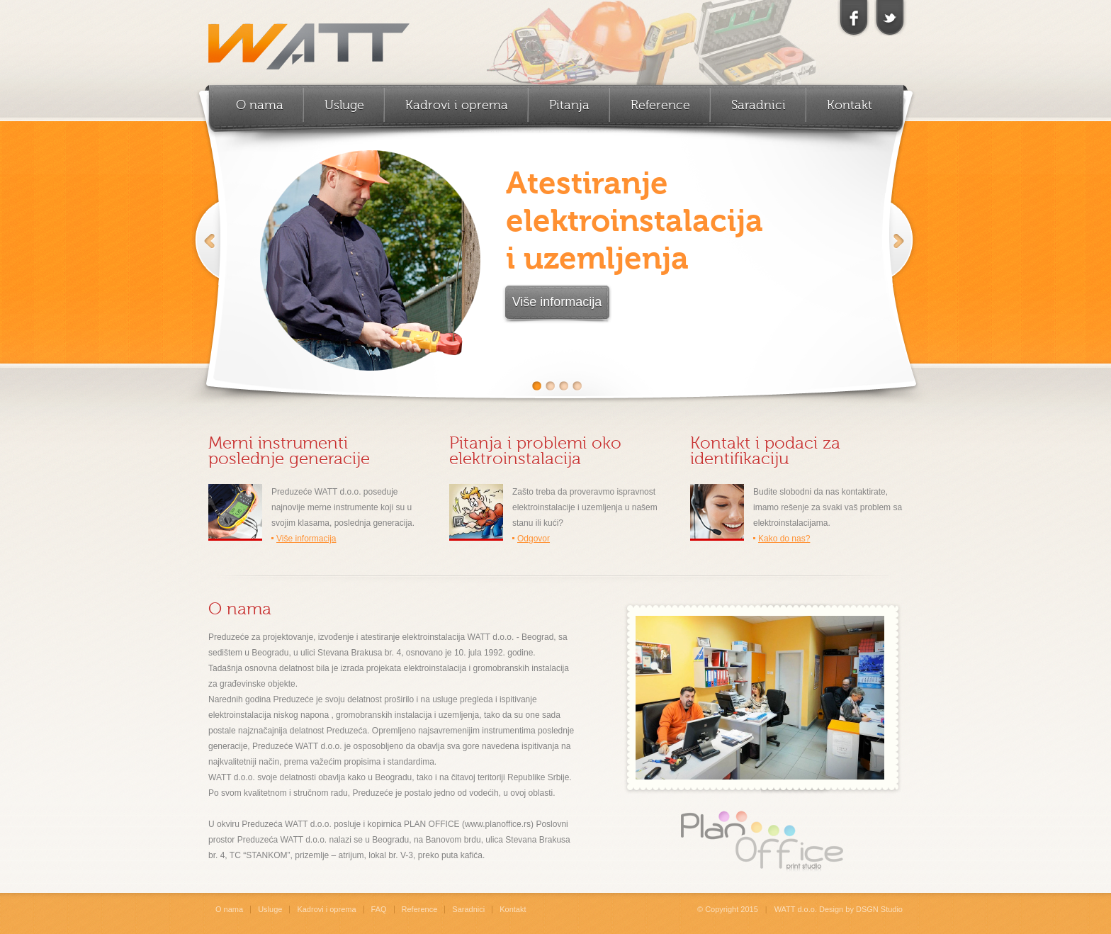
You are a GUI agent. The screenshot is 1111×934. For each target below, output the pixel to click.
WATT (309, 39)
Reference (660, 105)
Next (900, 256)
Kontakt (849, 105)
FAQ (379, 909)
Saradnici (758, 105)
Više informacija (557, 302)
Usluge (344, 105)
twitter (889, 18)
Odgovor (533, 539)
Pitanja (569, 105)
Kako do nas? (784, 539)
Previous (207, 256)
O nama (259, 105)
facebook (854, 18)
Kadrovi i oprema (456, 105)
